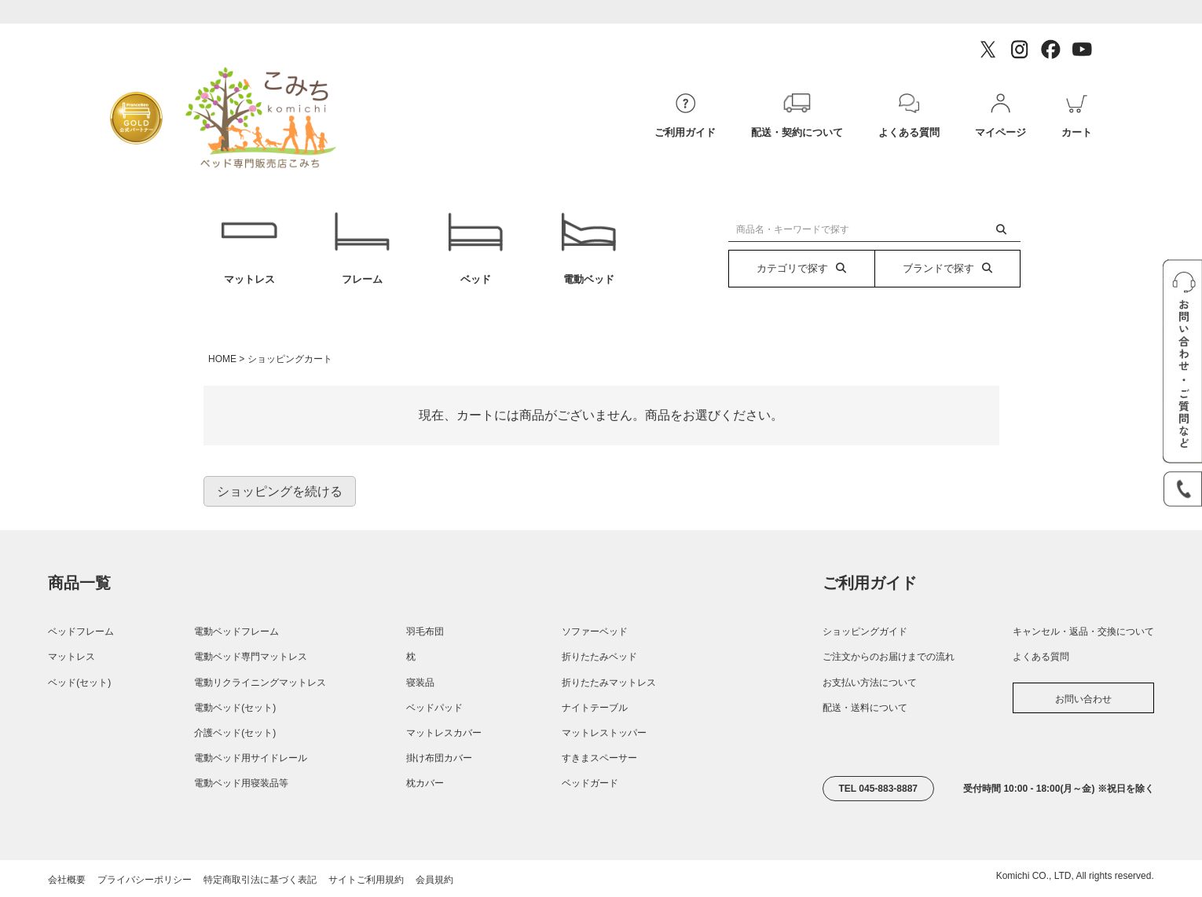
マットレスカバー (444, 732)
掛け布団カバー (439, 757)
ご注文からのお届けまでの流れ (889, 656)
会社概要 (67, 879)
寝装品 (420, 682)
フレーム (362, 248)
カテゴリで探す (801, 268)
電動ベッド (588, 248)
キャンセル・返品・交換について (1083, 631)
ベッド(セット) (79, 682)
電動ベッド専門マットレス (250, 656)
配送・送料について (865, 707)
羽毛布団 (425, 631)
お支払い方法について (870, 682)
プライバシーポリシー (144, 879)
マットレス (249, 248)
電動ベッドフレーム (236, 631)
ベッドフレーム (81, 631)
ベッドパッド (434, 707)
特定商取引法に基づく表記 (260, 879)
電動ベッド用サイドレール (250, 757)
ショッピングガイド (865, 631)
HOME (222, 358)
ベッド (475, 248)
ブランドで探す (947, 268)
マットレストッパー (604, 732)
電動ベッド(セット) (235, 707)
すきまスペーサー (599, 757)
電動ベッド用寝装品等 (241, 783)
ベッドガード (590, 783)
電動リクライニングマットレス (260, 682)
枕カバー (425, 783)
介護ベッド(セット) (235, 732)
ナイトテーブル (595, 707)
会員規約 (434, 879)
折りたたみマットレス (609, 682)
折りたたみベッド (599, 656)
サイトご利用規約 (366, 879)
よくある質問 (1041, 656)
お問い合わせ (1083, 699)
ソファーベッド (595, 631)
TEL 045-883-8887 (878, 788)
